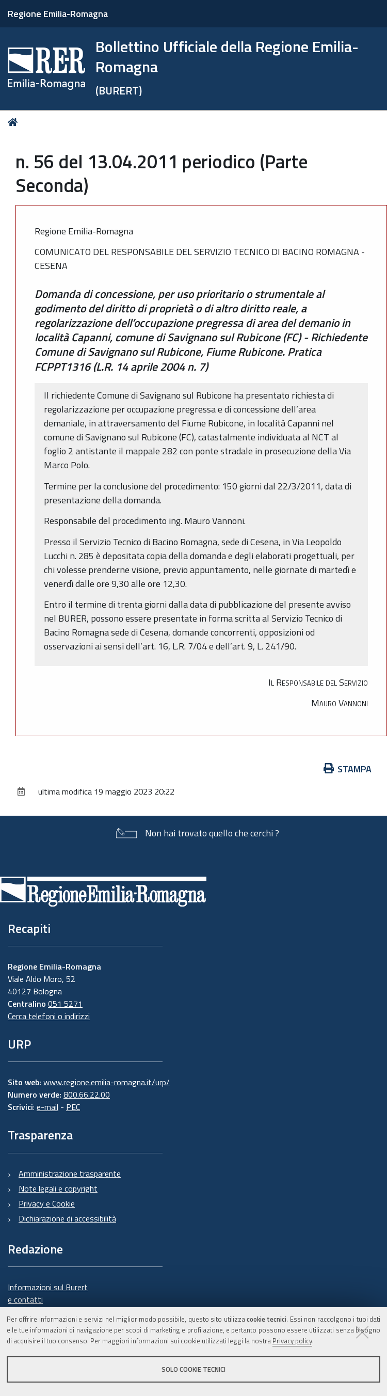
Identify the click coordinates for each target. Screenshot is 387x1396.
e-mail (47, 1107)
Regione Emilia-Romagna (58, 14)
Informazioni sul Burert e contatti (48, 1293)
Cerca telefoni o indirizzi (49, 1016)
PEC (73, 1107)
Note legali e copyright (58, 1188)
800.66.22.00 (86, 1094)
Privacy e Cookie (47, 1203)
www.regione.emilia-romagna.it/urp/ (106, 1082)
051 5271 (65, 1003)
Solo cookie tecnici (193, 1369)
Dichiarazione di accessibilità (67, 1218)
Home (15, 122)
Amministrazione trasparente (70, 1173)
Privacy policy (292, 1341)
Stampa (348, 769)
